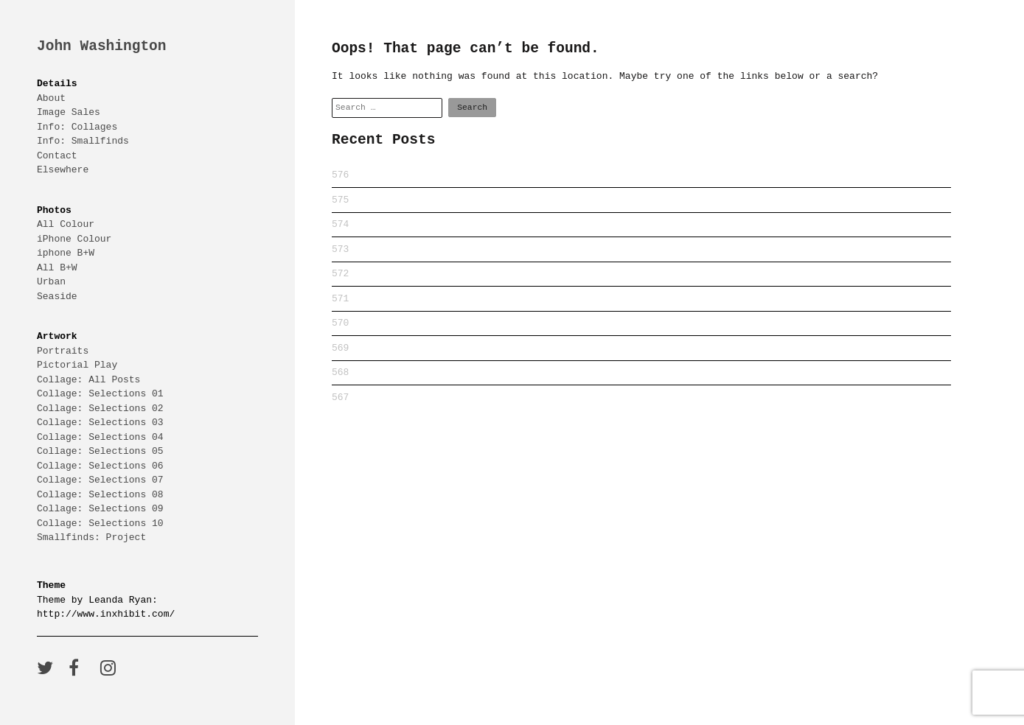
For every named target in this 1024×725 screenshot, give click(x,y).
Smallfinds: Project (91, 537)
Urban (51, 281)
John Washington (102, 47)
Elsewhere (62, 169)
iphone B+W (65, 252)
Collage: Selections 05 (100, 451)
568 (340, 372)
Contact (57, 155)
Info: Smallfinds (83, 140)
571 (340, 298)
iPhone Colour (74, 238)
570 (340, 322)
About (51, 98)
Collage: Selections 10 (100, 523)
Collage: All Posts (88, 379)
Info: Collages (77, 126)
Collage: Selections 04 (100, 437)
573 (340, 249)
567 (340, 397)
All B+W (57, 267)
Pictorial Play (77, 364)
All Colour (65, 224)
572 (340, 273)
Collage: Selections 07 (100, 479)
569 (340, 347)
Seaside (57, 296)
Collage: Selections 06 (100, 465)
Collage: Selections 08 (100, 494)
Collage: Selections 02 (100, 408)
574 (340, 224)
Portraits (62, 350)
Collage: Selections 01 (100, 393)
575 (340, 199)
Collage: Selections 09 (100, 508)
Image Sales (68, 112)
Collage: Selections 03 (100, 422)
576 (340, 174)
